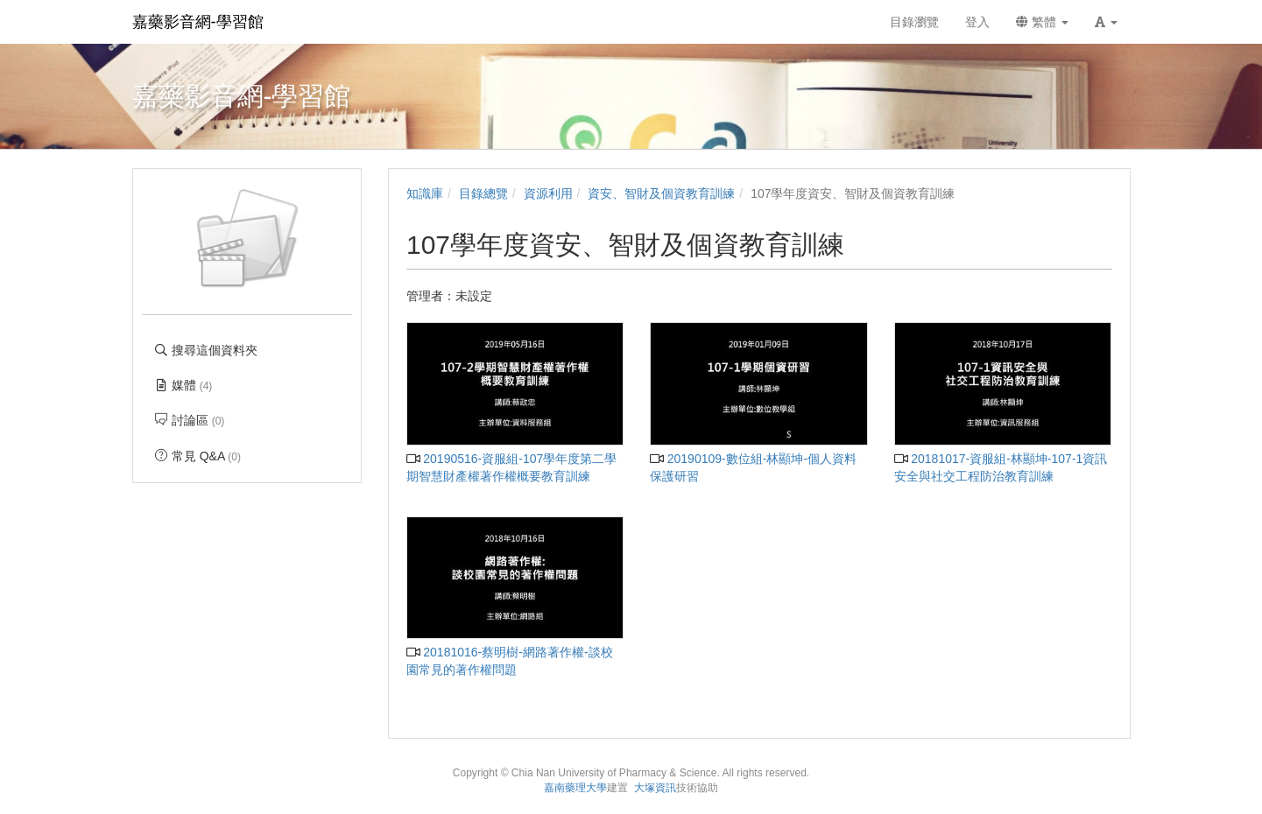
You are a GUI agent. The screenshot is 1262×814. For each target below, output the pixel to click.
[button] (1106, 22)
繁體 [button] (1042, 22)
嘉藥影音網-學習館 (198, 22)
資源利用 (548, 193)
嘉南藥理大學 (575, 788)
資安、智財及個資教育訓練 (661, 193)
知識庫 (424, 193)
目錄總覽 (483, 193)
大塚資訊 (655, 788)
